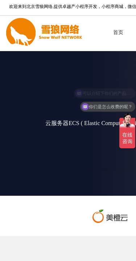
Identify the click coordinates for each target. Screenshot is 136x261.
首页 (118, 32)
